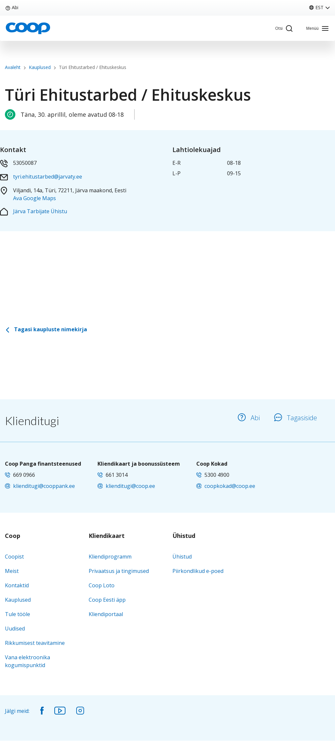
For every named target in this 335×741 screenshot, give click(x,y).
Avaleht (13, 67)
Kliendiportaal (106, 614)
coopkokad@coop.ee (229, 486)
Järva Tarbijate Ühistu (40, 211)
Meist (12, 571)
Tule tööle (17, 614)
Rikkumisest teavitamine (35, 642)
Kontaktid (17, 585)
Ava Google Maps (34, 198)
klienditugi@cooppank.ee (44, 486)
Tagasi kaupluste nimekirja (46, 329)
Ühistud (183, 536)
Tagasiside (295, 417)
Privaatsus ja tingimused (119, 571)
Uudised (15, 628)
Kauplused (40, 67)
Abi (11, 7)
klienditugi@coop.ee (130, 486)
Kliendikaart (107, 536)
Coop (12, 536)
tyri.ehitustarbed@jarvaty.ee (47, 176)
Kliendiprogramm (110, 556)
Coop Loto (102, 585)
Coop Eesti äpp (107, 599)
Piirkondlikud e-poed (197, 571)
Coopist (14, 556)
